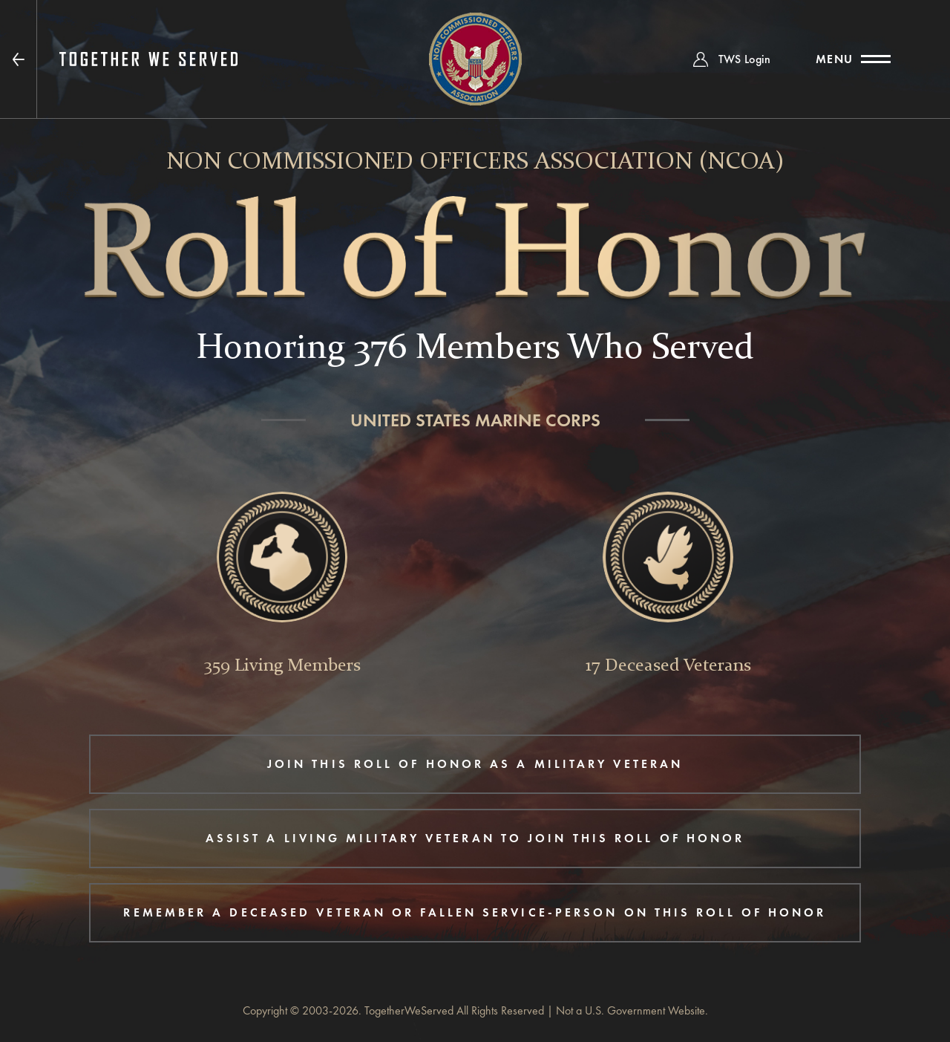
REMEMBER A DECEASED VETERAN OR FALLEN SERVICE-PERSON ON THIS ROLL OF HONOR (474, 912)
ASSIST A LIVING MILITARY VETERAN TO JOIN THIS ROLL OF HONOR (475, 838)
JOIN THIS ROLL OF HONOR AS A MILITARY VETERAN (475, 764)
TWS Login (744, 59)
